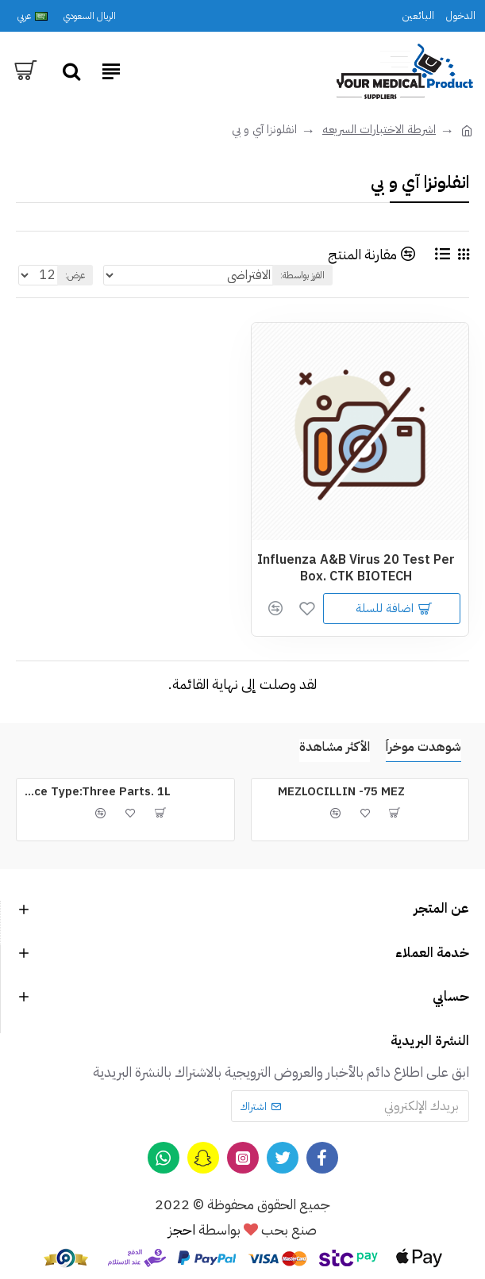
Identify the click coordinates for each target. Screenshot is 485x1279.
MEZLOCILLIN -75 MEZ (341, 792)
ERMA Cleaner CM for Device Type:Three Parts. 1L (96, 792)
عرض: (75, 275)
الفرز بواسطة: (302, 275)
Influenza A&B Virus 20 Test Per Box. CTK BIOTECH (356, 568)
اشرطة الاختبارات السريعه (379, 129)
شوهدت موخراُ (423, 747)
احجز (181, 1229)
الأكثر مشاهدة (334, 747)
